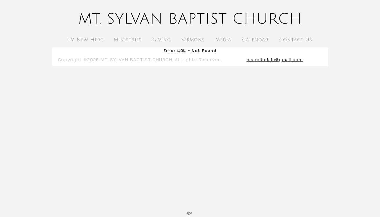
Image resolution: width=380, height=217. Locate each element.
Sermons (193, 40)
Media (223, 40)
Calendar (255, 40)
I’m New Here (85, 40)
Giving (161, 40)
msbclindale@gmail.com (274, 59)
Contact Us (295, 40)
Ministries (128, 40)
